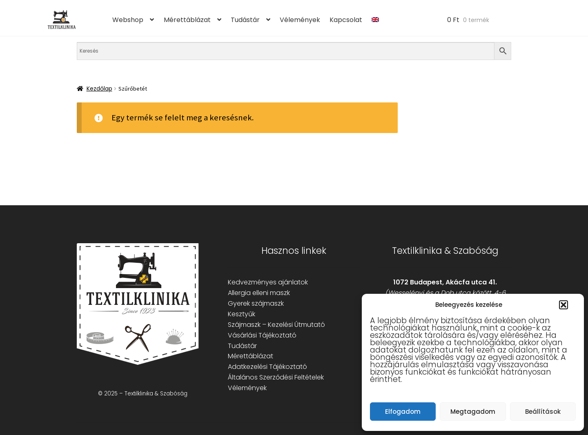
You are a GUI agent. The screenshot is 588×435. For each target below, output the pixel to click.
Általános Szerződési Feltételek (276, 377)
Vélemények (300, 19)
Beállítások (543, 411)
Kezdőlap (99, 88)
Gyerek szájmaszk (256, 303)
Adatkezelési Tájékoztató (267, 366)
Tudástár (245, 19)
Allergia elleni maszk (259, 292)
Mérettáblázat (187, 19)
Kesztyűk (241, 314)
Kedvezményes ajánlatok (268, 282)
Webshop (127, 19)
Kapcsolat (346, 19)
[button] (563, 305)
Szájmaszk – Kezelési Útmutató (276, 324)
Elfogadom (403, 411)
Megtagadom (472, 411)
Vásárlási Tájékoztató (262, 335)
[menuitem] (375, 20)
